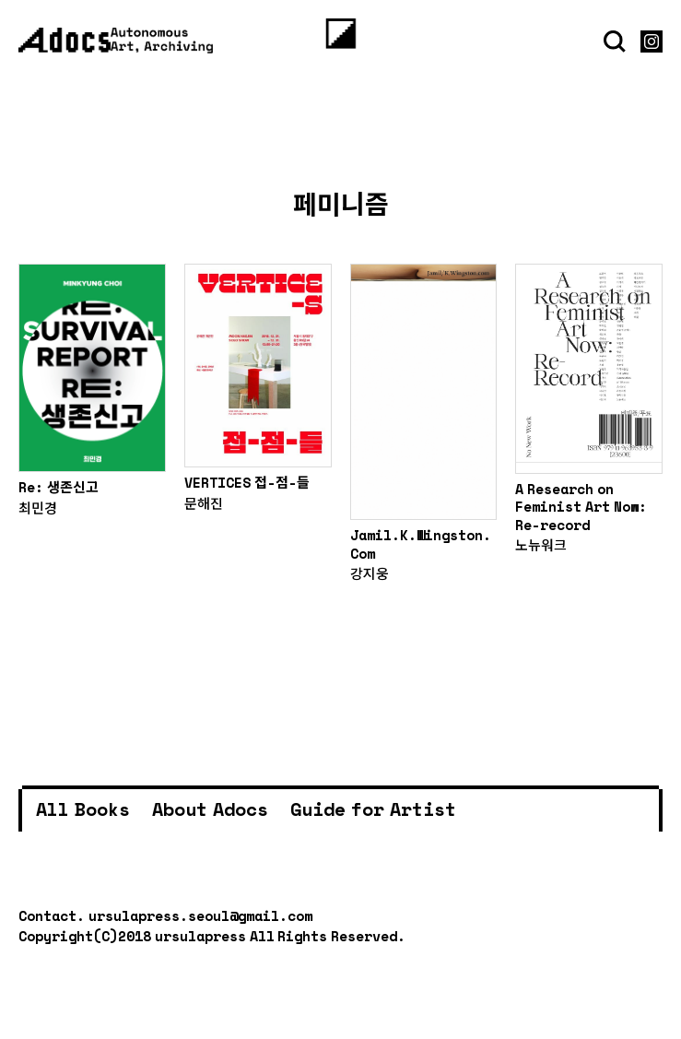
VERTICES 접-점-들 (247, 482)
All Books (83, 809)
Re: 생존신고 (58, 487)
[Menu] (340, 33)
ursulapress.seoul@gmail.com (200, 915)
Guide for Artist (373, 809)
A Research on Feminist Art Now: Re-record (581, 506)
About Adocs (210, 809)
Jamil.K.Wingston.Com (420, 544)
